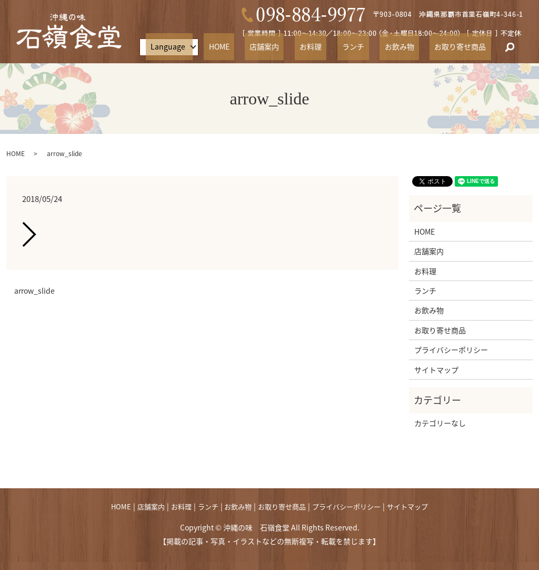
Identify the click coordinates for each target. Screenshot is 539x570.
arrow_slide (34, 291)
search (509, 47)
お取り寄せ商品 (465, 47)
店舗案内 (308, 47)
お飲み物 (413, 47)
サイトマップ (436, 369)
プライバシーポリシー (451, 349)
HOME (272, 47)
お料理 (344, 47)
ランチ (377, 47)
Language (225, 47)
